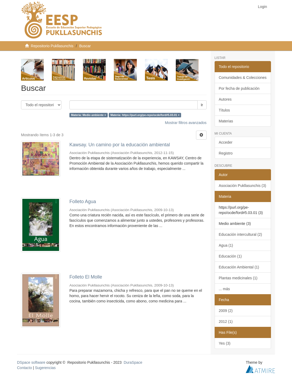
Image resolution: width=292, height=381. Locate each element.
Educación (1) (230, 256)
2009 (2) (226, 311)
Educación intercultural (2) (240, 234)
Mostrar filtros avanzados (185, 123)
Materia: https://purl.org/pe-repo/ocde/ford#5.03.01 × (145, 115)
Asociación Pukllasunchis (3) (242, 185)
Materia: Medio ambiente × (88, 115)
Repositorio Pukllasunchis (52, 46)
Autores (225, 99)
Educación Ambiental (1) (239, 267)
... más (224, 289)
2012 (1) (226, 321)
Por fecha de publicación (239, 88)
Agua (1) (226, 245)
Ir (202, 105)
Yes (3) (225, 343)
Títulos (224, 110)
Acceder (225, 142)
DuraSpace (133, 362)
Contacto (24, 368)
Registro (226, 153)
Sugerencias (45, 368)
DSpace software (31, 362)
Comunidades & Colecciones (243, 77)
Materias (226, 121)
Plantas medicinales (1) (238, 278)
